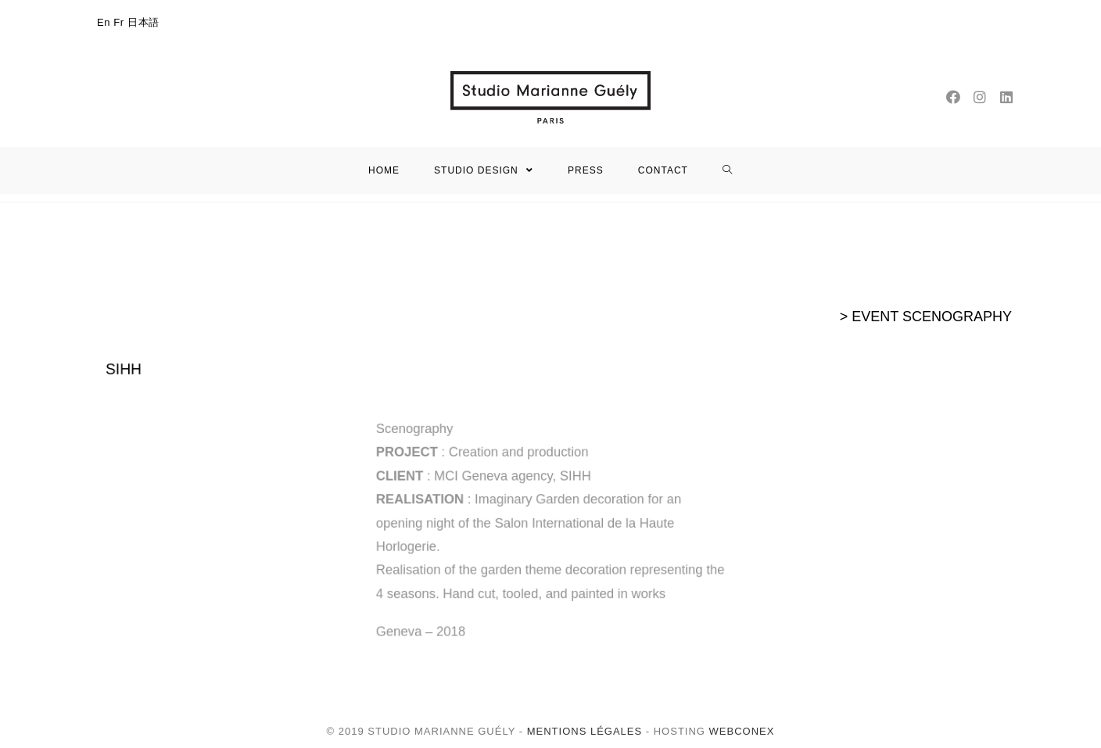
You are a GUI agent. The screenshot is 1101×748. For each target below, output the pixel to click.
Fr (118, 22)
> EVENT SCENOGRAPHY (926, 316)
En (103, 22)
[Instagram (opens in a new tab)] (980, 97)
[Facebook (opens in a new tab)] (953, 97)
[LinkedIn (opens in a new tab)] (1006, 97)
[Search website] (727, 170)
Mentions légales (584, 731)
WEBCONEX (739, 731)
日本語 (143, 22)
